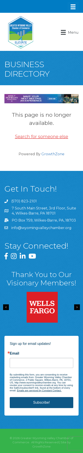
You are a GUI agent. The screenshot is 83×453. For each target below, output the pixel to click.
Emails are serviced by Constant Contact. (39, 390)
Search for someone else (41, 136)
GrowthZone (52, 154)
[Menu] (73, 6)
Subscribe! (41, 402)
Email (14, 353)
